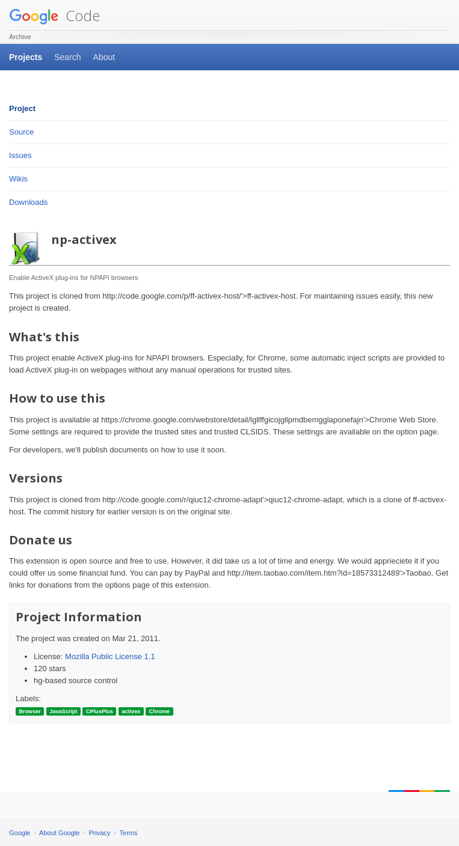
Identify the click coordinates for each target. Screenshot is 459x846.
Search (67, 57)
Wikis (18, 178)
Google (19, 832)
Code (54, 15)
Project (22, 108)
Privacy (100, 832)
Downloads (28, 202)
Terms (129, 832)
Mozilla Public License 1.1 (110, 656)
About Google (59, 832)
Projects (25, 57)
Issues (20, 155)
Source (21, 131)
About (104, 57)
